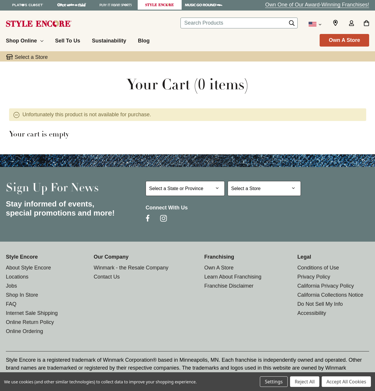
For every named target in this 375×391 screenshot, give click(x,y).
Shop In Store (22, 295)
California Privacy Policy (325, 286)
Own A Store (344, 40)
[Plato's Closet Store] (28, 5)
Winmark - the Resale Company (131, 268)
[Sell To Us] (67, 40)
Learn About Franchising (232, 277)
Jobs (11, 286)
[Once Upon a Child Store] (72, 5)
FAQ (11, 304)
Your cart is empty (39, 135)
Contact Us (107, 277)
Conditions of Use (318, 268)
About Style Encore (28, 268)
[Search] (291, 25)
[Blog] (144, 40)
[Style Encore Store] (160, 5)
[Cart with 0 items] (366, 23)
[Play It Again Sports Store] (116, 5)
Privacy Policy (313, 277)
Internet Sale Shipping (32, 313)
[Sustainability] (109, 40)
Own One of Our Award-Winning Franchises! (317, 5)
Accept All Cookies (346, 381)
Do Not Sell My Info (320, 304)
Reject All (305, 381)
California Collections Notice (330, 295)
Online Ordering (24, 331)
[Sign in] (351, 23)
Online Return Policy (30, 322)
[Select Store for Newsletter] (264, 188)
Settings (274, 381)
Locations (17, 277)
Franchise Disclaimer (228, 286)
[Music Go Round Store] (204, 5)
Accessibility (311, 313)
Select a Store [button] (31, 57)
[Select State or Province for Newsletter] (185, 188)
